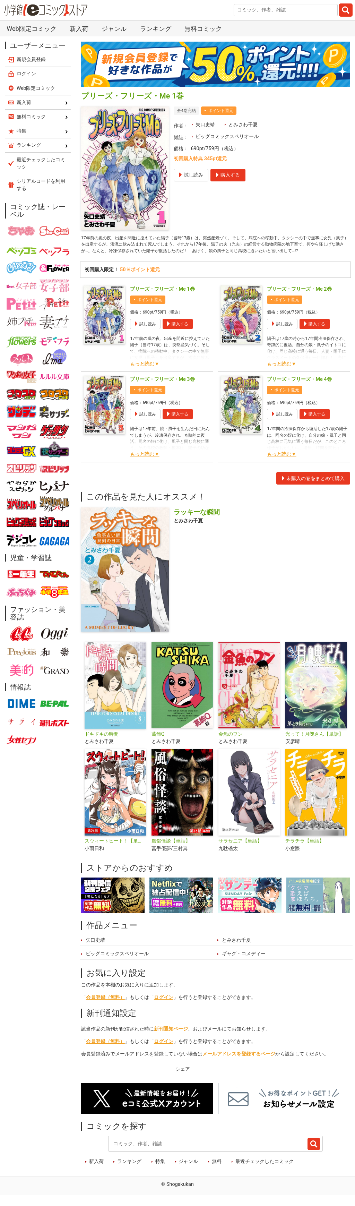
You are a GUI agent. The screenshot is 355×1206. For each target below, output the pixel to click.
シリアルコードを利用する (41, 184)
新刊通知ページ (171, 1040)
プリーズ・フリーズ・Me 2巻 (299, 300)
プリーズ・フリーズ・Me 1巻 (162, 300)
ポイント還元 (220, 110)
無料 (217, 1172)
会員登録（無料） (105, 1008)
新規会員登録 (31, 59)
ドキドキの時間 (102, 745)
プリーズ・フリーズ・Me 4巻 (299, 390)
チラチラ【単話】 (304, 852)
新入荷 (79, 28)
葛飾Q (158, 745)
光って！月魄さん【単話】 (314, 745)
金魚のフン (230, 745)
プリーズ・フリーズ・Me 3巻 (162, 390)
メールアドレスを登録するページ (238, 1065)
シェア (182, 1080)
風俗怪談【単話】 (170, 852)
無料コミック (203, 28)
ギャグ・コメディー (244, 965)
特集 (160, 1172)
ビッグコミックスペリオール (227, 136)
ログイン (163, 1008)
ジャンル (114, 28)
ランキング (155, 28)
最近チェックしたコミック (264, 1172)
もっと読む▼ (144, 375)
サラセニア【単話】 (240, 852)
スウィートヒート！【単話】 (115, 852)
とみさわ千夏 (243, 125)
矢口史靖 (205, 125)
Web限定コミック (31, 28)
